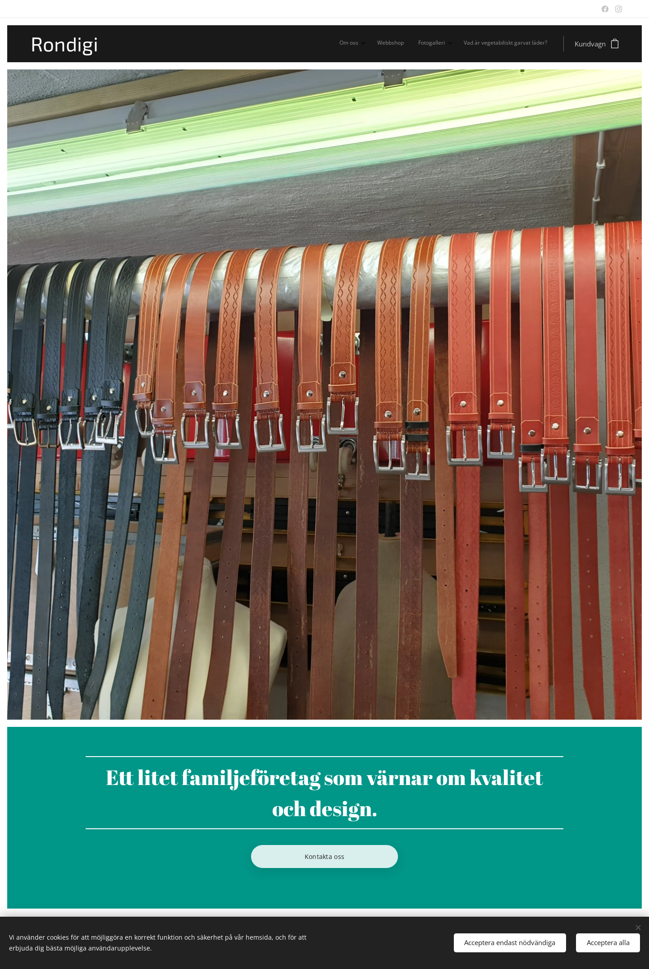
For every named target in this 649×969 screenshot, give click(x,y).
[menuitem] (500, 43)
